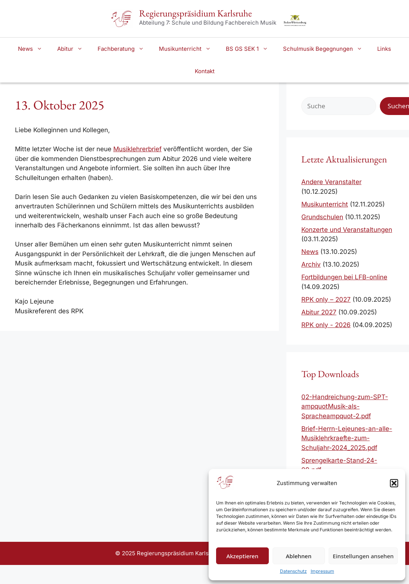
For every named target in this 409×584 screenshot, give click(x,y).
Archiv (311, 264)
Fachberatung (124, 49)
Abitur (73, 49)
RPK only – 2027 (326, 299)
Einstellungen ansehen (363, 556)
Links (384, 48)
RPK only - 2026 (326, 325)
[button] (394, 483)
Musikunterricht (188, 49)
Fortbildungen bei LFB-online (344, 277)
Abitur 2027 (318, 312)
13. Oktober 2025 (59, 104)
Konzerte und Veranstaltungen (346, 229)
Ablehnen (299, 556)
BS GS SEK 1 (251, 49)
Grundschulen (322, 217)
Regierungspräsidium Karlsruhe (195, 13)
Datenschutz (293, 571)
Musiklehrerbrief (137, 149)
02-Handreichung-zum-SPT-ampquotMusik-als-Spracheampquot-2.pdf (344, 406)
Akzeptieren (242, 556)
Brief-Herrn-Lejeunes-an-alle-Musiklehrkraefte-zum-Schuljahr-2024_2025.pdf (346, 438)
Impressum (322, 571)
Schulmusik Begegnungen (326, 49)
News (34, 49)
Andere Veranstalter (331, 182)
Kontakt (205, 71)
